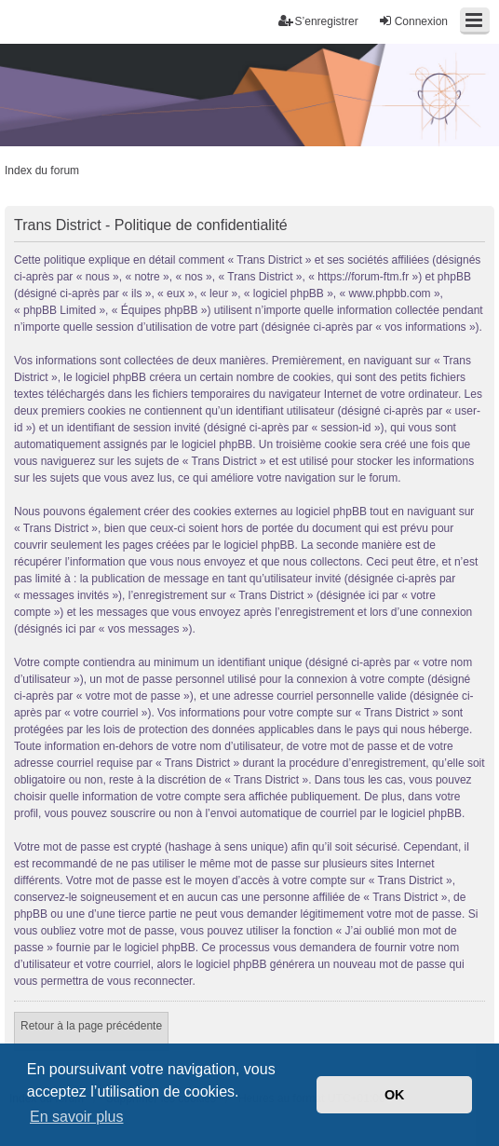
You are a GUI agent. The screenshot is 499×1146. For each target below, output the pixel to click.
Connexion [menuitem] (413, 21)
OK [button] (394, 1094)
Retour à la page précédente (91, 1025)
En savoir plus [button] (77, 1117)
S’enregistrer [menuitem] (318, 21)
